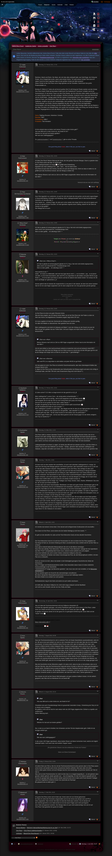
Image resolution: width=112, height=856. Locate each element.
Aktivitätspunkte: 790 (22, 700)
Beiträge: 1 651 (22, 279)
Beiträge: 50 (22, 179)
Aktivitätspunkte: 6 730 (22, 414)
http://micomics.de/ (42, 622)
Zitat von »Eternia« (46, 358)
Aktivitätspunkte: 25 (22, 784)
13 (97, 691)
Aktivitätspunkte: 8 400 (22, 281)
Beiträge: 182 (22, 543)
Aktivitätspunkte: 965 (22, 545)
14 (97, 761)
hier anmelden (85, 59)
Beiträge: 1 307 (22, 413)
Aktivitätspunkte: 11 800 (22, 245)
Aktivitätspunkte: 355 (22, 487)
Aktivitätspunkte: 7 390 (22, 217)
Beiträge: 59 (22, 626)
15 (97, 791)
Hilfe (95, 53)
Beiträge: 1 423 (22, 216)
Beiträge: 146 (22, 698)
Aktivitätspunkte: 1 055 (22, 819)
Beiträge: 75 (22, 453)
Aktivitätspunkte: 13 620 (22, 91)
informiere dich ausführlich (81, 57)
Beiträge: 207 (22, 817)
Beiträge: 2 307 (22, 243)
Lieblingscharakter (42, 139)
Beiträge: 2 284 (22, 90)
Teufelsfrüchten (56, 139)
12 (97, 635)
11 (97, 600)
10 (97, 521)
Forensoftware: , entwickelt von (56, 849)
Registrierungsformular (47, 57)
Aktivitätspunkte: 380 (22, 455)
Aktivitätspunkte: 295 (22, 628)
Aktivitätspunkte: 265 (22, 180)
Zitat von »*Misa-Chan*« (47, 261)
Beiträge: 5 (22, 782)
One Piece (17, 49)
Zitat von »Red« (44, 339)
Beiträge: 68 (22, 485)
